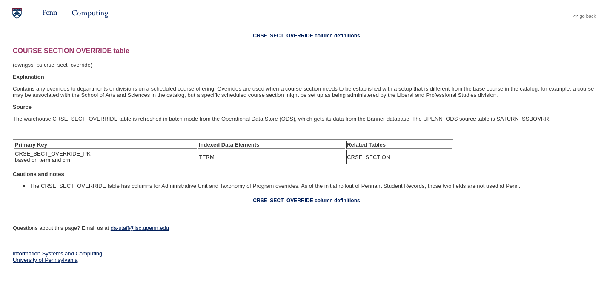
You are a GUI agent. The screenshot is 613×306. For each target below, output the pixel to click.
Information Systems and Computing (57, 253)
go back (587, 16)
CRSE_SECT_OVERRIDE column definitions (306, 36)
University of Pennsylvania (45, 260)
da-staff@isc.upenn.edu (140, 228)
